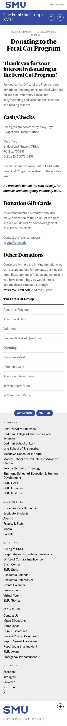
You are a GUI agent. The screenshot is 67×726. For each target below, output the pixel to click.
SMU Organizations (21, 32)
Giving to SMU (13, 549)
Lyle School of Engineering (21, 448)
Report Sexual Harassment (21, 641)
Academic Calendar (16, 575)
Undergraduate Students (19, 508)
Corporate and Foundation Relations (27, 554)
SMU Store (10, 569)
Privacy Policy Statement (20, 636)
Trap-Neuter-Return (16, 357)
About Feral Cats (14, 319)
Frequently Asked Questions (22, 338)
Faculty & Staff (13, 524)
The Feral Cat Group (46, 32)
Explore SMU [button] (57, 4)
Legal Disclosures (15, 631)
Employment (12, 590)
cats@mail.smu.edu (16, 290)
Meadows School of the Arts (22, 454)
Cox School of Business (19, 429)
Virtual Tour (11, 595)
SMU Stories (12, 600)
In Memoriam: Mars (16, 386)
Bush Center (11, 564)
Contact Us (11, 615)
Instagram (10, 677)
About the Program (16, 310)
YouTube (9, 687)
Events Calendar (14, 585)
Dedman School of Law (19, 443)
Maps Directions (14, 620)
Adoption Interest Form (18, 376)
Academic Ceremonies (18, 580)
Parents (8, 534)
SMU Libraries (13, 488)
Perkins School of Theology (21, 468)
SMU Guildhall (13, 493)
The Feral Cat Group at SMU (24, 17)
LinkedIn (9, 682)
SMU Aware (11, 652)
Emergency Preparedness (20, 657)
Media (7, 529)
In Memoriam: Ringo (17, 395)
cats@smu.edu (16, 242)
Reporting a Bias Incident (20, 646)
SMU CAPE (11, 483)
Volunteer (9, 329)
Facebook (9, 672)
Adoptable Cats (13, 367)
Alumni (8, 518)
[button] (60, 706)
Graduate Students (16, 513)
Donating (9, 348)
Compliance (11, 626)
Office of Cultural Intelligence (23, 559)
